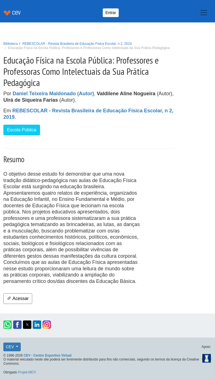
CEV (10, 347)
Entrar (110, 12)
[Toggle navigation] (204, 12)
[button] (7, 324)
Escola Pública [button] (21, 129)
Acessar (18, 298)
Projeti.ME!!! (27, 372)
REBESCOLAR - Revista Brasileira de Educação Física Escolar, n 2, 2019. (77, 44)
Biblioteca (10, 44)
